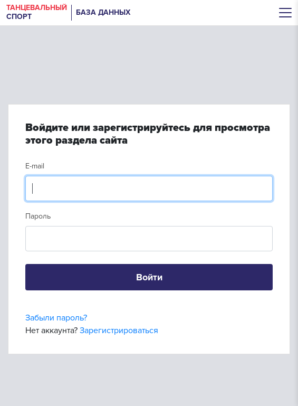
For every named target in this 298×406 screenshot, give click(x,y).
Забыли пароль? (56, 318)
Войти (149, 277)
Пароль (38, 216)
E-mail (34, 166)
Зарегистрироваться (119, 330)
